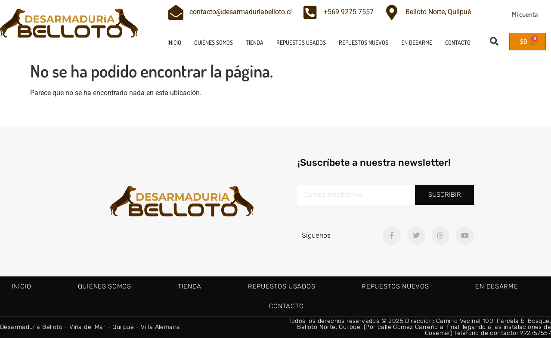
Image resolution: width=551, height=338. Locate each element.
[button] (494, 41)
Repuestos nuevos (363, 42)
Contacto (458, 42)
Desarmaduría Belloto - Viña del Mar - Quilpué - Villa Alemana (90, 327)
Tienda (254, 42)
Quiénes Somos (213, 42)
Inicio (174, 42)
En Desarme (416, 42)
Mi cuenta (525, 14)
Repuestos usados (301, 42)
